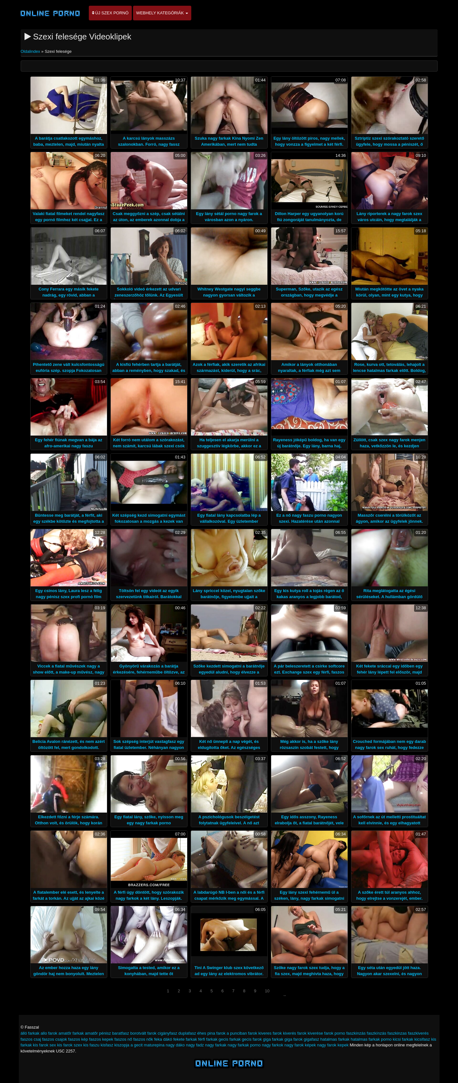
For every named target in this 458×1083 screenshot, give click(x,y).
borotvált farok (143, 1033)
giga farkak (273, 1039)
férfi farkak (208, 1039)
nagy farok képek (300, 1045)
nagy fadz (195, 1045)
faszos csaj (31, 1039)
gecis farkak (230, 1039)
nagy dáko (175, 1045)
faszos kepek (101, 1039)
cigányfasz (167, 1033)
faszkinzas (397, 1033)
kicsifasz (422, 1039)
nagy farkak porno (244, 1045)
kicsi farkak (403, 1039)
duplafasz (187, 1033)
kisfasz (107, 1045)
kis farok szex (69, 1045)
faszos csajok (54, 1039)
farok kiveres (259, 1033)
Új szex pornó (110, 12)
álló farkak (30, 1033)
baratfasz (120, 1033)
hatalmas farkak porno (371, 1039)
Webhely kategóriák (162, 12)
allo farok (48, 1033)
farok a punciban (231, 1033)
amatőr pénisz (98, 1033)
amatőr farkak (71, 1033)
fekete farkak (185, 1039)
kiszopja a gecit (128, 1045)
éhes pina (206, 1033)
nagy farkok (272, 1045)
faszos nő (123, 1039)
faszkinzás (356, 1033)
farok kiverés (284, 1033)
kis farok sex (44, 1045)
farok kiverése (310, 1033)
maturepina (154, 1045)
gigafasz (311, 1039)
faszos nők (143, 1039)
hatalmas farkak (334, 1039)
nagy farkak (215, 1045)
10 (267, 991)
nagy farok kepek (333, 1045)
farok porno (334, 1033)
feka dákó (163, 1039)
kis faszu (91, 1045)
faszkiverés (418, 1033)
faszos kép (78, 1039)
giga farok (294, 1039)
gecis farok (252, 1039)
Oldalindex (31, 51)
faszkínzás (376, 1033)
